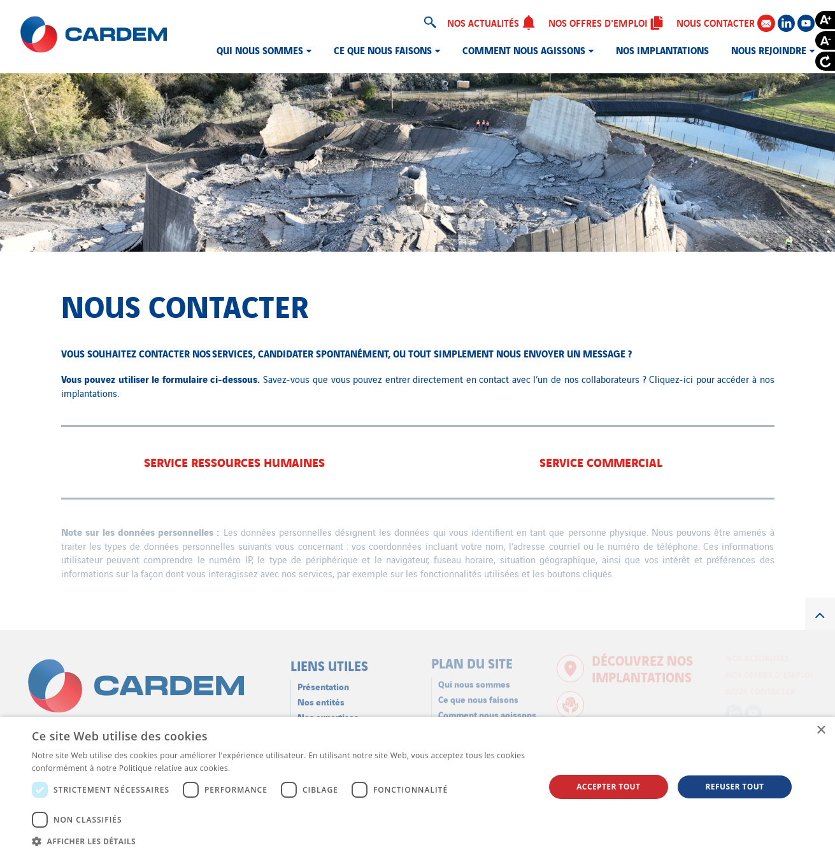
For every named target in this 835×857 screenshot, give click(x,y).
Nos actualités (491, 22)
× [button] (820, 730)
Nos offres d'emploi (606, 22)
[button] (280, 841)
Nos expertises (328, 712)
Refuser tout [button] (734, 786)
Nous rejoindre (768, 50)
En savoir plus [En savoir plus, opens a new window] (258, 768)
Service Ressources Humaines (234, 461)
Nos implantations (662, 50)
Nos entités (321, 696)
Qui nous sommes (260, 50)
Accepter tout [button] (608, 786)
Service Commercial (600, 461)
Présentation (323, 681)
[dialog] (417, 787)
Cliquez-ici (671, 378)
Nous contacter (725, 23)
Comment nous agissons (523, 50)
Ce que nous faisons (383, 50)
